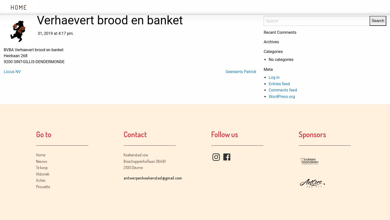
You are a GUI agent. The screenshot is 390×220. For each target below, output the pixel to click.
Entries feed (279, 84)
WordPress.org (282, 96)
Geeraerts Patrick (241, 71)
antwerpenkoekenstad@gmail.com (153, 178)
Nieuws (55, 7)
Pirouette (43, 186)
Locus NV (12, 71)
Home (18, 7)
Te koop (91, 7)
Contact (205, 7)
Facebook (227, 157)
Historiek (131, 7)
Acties (169, 7)
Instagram (216, 157)
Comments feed (283, 90)
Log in (274, 77)
